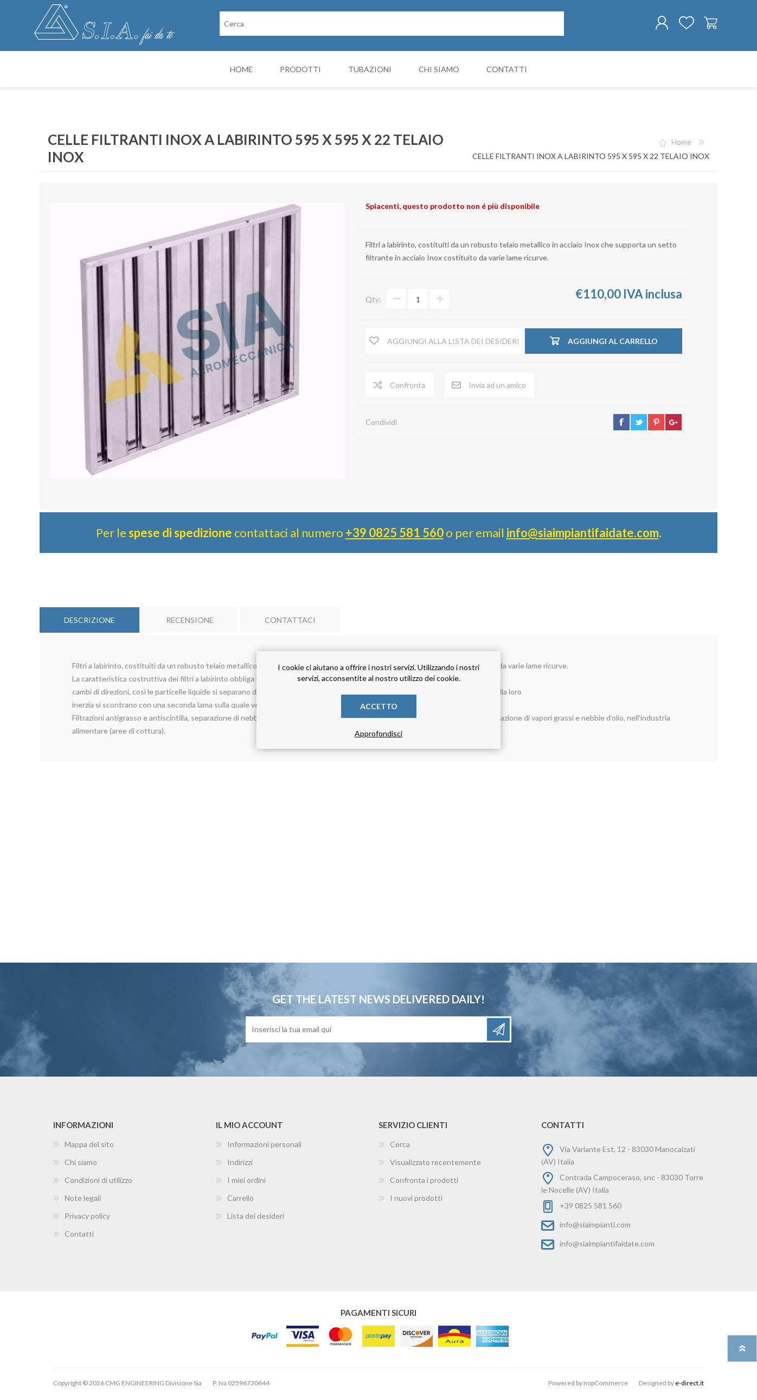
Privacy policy (87, 1218)
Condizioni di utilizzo (98, 1182)
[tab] (89, 622)
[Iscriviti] (367, 1031)
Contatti (79, 1235)
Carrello (705, 24)
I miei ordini (246, 1182)
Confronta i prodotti (424, 1182)
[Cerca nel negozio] (392, 24)
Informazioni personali (264, 1146)
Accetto (378, 706)
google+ (673, 424)
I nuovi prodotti (416, 1200)
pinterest (656, 424)
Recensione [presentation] (190, 622)
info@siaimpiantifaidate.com (582, 534)
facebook (621, 424)
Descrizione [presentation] (89, 622)
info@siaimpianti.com (595, 1226)
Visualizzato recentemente (435, 1164)
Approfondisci (378, 733)
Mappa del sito (89, 1146)
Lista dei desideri (255, 1218)
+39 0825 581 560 (394, 534)
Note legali (83, 1200)
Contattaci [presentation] (290, 622)
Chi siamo (81, 1164)
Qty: (373, 301)
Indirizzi (240, 1164)
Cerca (400, 1146)
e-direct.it (689, 1385)
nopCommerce (605, 1385)
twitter (639, 424)
